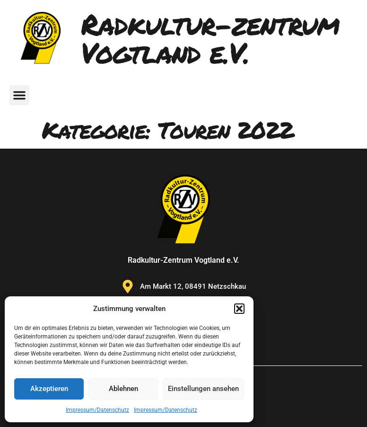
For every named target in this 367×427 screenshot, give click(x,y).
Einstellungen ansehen (203, 388)
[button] (239, 308)
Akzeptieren (49, 388)
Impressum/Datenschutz (97, 410)
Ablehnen (123, 388)
